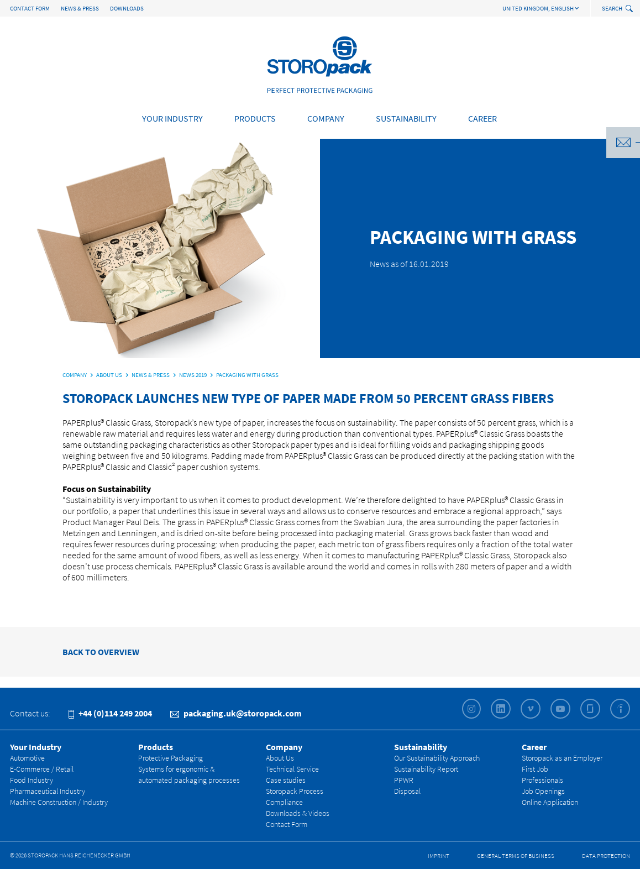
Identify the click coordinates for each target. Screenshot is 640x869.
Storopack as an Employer (562, 758)
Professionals (542, 780)
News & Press (80, 8)
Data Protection (606, 856)
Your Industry (172, 118)
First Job (535, 769)
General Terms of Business (515, 856)
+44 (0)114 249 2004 (110, 713)
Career (482, 118)
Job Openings (543, 791)
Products (255, 118)
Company (325, 118)
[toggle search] (630, 9)
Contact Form (30, 8)
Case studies (286, 780)
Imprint (438, 856)
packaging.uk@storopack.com (236, 713)
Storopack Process (294, 791)
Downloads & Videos (297, 813)
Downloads (127, 8)
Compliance (284, 802)
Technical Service (292, 769)
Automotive (27, 758)
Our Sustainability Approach (437, 758)
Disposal (407, 791)
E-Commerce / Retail (42, 769)
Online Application (550, 802)
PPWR (403, 780)
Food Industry (31, 780)
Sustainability (406, 118)
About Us (280, 758)
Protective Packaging (170, 758)
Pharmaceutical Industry (47, 791)
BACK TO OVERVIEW (100, 651)
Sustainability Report (426, 769)
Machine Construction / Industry (59, 802)
